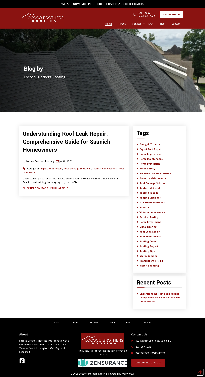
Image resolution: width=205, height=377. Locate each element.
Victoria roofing (149, 265)
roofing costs (148, 241)
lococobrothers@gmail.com (150, 352)
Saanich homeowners (104, 168)
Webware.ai (128, 373)
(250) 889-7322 (143, 346)
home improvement (151, 154)
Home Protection (150, 163)
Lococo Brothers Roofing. (93, 373)
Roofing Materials (150, 188)
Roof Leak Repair (150, 231)
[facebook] (23, 362)
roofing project (149, 246)
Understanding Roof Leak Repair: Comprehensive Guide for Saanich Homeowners (66, 141)
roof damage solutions (77, 168)
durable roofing (149, 217)
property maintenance (153, 178)
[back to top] (199, 372)
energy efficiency (150, 144)
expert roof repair (51, 168)
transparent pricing (151, 260)
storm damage (148, 256)
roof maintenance (150, 236)
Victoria (144, 207)
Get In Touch (171, 14)
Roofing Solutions (150, 197)
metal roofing (148, 226)
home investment (150, 222)
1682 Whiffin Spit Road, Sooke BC (152, 340)
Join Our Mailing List (148, 362)
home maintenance (151, 158)
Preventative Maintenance (155, 173)
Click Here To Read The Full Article (45, 188)
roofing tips (147, 251)
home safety (147, 168)
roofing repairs (149, 192)
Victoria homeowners (152, 212)
